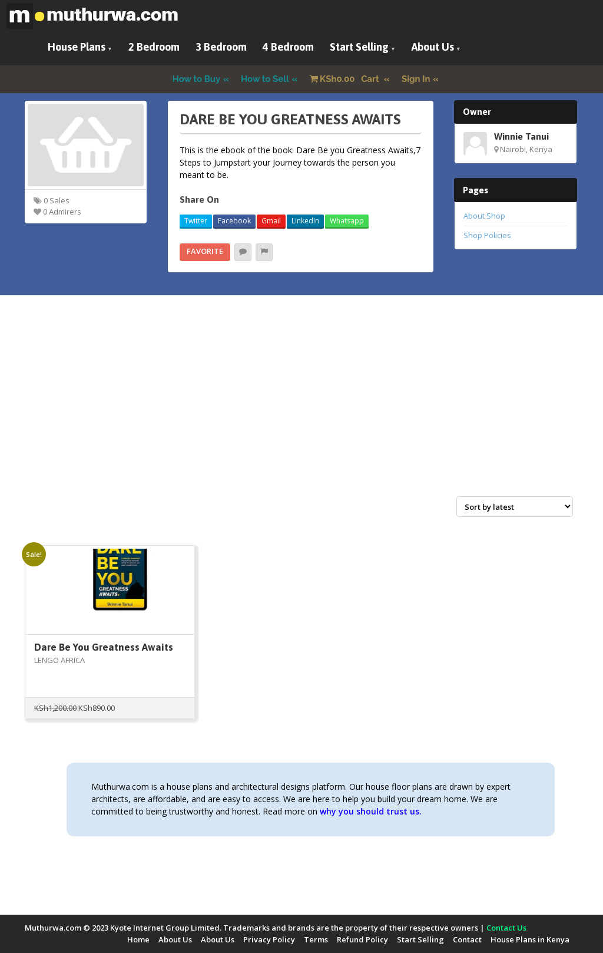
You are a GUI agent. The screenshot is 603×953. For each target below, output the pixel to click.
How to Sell (265, 79)
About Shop (484, 215)
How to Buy (197, 79)
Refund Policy (362, 939)
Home (138, 939)
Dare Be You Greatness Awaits (103, 647)
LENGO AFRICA (59, 660)
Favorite (205, 251)
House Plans (76, 47)
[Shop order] (514, 506)
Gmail (271, 221)
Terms (316, 939)
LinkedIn (305, 221)
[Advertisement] (301, 408)
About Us (433, 47)
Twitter (195, 221)
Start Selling (359, 47)
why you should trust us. (371, 811)
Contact (467, 939)
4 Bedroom (288, 47)
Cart (346, 79)
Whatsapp (347, 221)
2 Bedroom (154, 47)
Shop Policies (487, 235)
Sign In (416, 79)
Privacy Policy (269, 939)
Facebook (234, 221)
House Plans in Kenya (530, 939)
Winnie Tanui (521, 136)
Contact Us (506, 927)
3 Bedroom (221, 47)
